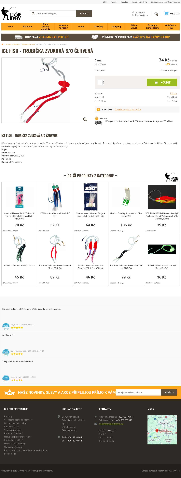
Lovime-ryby (14, 13)
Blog (105, 2)
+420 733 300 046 (126, 417)
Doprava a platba (11, 426)
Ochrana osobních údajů (15, 423)
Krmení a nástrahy (13, 44)
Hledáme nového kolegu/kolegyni (165, 2)
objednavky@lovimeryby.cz (111, 424)
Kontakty (124, 2)
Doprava (41, 37)
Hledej (84, 13)
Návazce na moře (28, 44)
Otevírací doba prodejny (14, 443)
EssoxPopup (10, 454)
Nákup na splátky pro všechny (17, 437)
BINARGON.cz (173, 471)
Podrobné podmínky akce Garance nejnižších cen (26, 450)
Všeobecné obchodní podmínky (18, 420)
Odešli (168, 392)
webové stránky (157, 471)
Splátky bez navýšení (13, 440)
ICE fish (173, 93)
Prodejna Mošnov (139, 2)
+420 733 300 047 (124, 420)
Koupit (166, 82)
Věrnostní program (130, 37)
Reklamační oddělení (13, 433)
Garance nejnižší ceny (13, 447)
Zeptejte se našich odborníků (128, 109)
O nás (113, 2)
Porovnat (103, 118)
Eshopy (145, 471)
